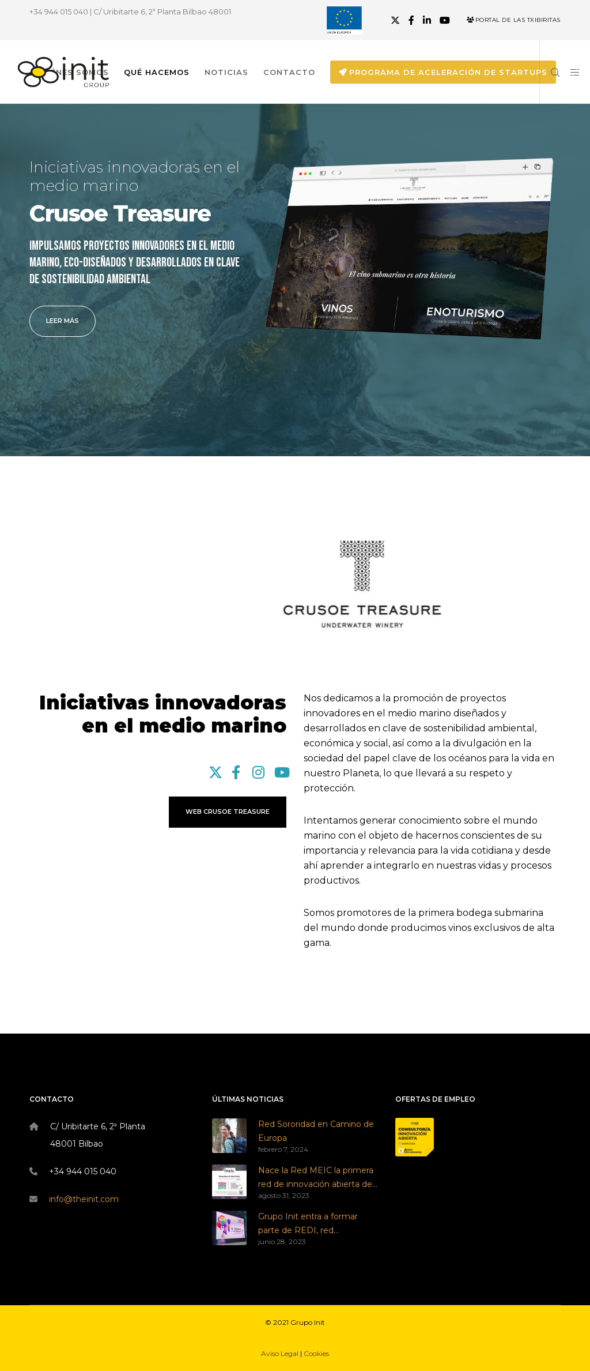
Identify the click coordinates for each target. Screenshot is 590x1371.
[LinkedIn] (427, 20)
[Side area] (571, 72)
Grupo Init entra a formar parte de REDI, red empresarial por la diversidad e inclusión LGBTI (315, 1224)
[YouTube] (445, 20)
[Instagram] (257, 770)
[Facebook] (411, 20)
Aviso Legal (279, 1353)
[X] (395, 20)
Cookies (316, 1353)
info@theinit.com (84, 1199)
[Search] (550, 72)
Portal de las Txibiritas (514, 20)
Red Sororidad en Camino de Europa (316, 1131)
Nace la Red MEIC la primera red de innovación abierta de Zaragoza (315, 1178)
